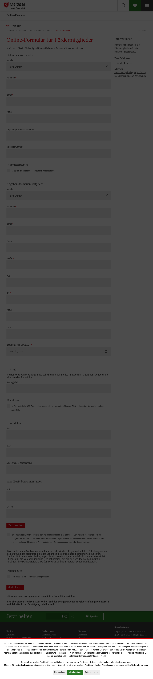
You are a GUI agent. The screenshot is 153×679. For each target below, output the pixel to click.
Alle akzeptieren (76, 672)
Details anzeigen (92, 672)
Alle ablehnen (60, 672)
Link (104, 656)
